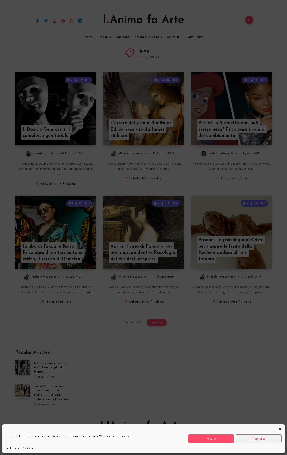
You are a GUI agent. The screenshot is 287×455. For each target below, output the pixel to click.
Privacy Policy (30, 448)
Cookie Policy (13, 448)
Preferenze (259, 439)
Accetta (211, 439)
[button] (280, 429)
